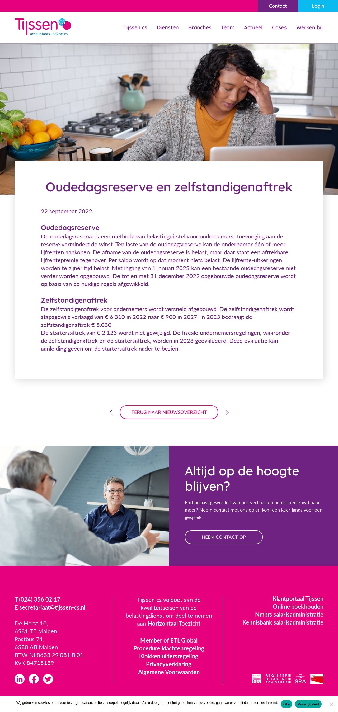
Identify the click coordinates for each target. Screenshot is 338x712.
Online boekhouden (298, 606)
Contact (278, 6)
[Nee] (331, 704)
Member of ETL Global (169, 640)
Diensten (168, 27)
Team (227, 27)
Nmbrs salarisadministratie (289, 614)
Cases (279, 27)
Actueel (253, 27)
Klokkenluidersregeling (168, 656)
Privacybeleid (308, 704)
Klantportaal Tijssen (298, 598)
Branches (200, 27)
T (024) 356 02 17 (37, 599)
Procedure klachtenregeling (168, 648)
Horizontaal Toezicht (174, 623)
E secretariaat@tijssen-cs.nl (50, 607)
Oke (286, 704)
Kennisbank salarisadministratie (282, 622)
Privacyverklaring (168, 664)
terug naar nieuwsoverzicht (169, 412)
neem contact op (224, 537)
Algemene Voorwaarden (169, 672)
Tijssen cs (135, 27)
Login (318, 6)
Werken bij (309, 27)
